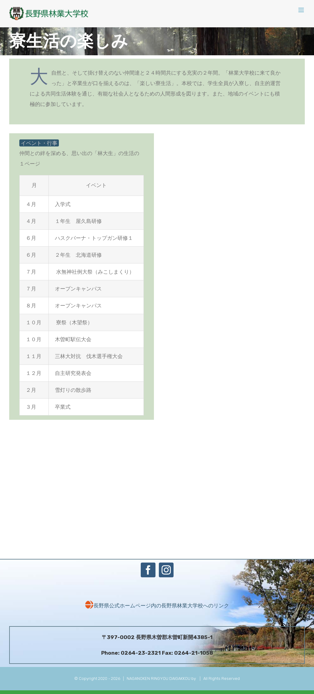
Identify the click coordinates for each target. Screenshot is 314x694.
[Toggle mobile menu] (301, 10)
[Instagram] (166, 570)
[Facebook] (148, 570)
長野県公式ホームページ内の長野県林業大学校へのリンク (157, 605)
